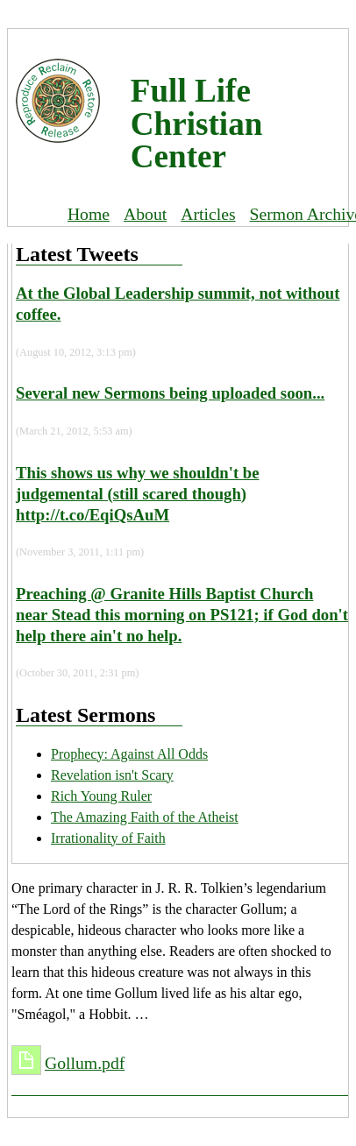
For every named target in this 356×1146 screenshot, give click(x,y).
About (145, 213)
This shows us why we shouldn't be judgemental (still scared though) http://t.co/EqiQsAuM (138, 493)
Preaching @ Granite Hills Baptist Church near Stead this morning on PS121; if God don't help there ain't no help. (182, 614)
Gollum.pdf (85, 1062)
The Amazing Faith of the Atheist (145, 817)
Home (89, 213)
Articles (208, 213)
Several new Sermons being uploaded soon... (170, 393)
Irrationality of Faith (108, 838)
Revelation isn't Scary (112, 775)
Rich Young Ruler (101, 796)
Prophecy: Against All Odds (129, 753)
